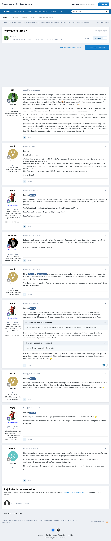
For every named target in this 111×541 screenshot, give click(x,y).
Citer (30, 137)
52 (16, 254)
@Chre (31, 274)
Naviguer (7, 12)
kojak (15, 37)
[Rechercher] (83, 11)
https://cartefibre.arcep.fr (32, 216)
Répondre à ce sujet (97, 47)
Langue (41, 535)
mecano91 (12, 235)
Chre (12, 190)
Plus (61, 11)
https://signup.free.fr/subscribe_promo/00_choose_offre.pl (44, 212)
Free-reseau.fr (19, 11)
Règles (24, 17)
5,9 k (10, 209)
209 (16, 209)
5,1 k (10, 254)
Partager (86, 38)
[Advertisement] (55, 69)
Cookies (70, 535)
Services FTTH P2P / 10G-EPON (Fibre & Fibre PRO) (43, 39)
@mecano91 (42, 274)
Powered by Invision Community (55, 538)
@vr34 (32, 195)
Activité (53, 11)
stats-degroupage (41, 11)
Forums (4, 17)
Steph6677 (12, 448)
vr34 (12, 146)
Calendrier (15, 17)
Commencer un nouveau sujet (71, 47)
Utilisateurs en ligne (46, 17)
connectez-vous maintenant (74, 492)
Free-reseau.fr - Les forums (17, 4)
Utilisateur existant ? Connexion (84, 4)
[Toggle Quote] (26, 322)
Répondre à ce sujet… (23, 503)
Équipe (33, 17)
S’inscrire (104, 4)
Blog (29, 11)
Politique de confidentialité (55, 535)
